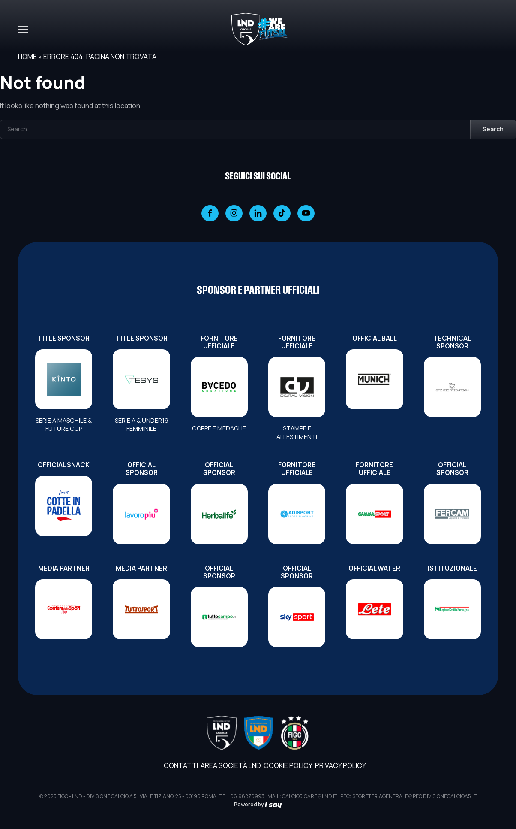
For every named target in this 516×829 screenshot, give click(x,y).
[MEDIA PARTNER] (63, 609)
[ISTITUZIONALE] (452, 609)
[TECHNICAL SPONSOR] (452, 387)
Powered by (258, 804)
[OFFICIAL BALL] (374, 379)
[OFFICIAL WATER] (374, 609)
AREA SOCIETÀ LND (231, 765)
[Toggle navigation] (22, 29)
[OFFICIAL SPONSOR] (141, 514)
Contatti (181, 765)
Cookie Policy (288, 765)
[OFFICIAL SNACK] (63, 506)
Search (493, 129)
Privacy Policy (340, 765)
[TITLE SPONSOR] (63, 379)
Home (27, 56)
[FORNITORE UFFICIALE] (219, 387)
